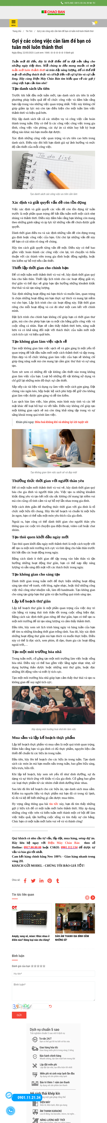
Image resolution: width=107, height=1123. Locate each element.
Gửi (19, 1015)
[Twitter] (33, 880)
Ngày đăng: (17, 52)
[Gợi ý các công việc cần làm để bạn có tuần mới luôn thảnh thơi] (53, 12)
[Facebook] (25, 880)
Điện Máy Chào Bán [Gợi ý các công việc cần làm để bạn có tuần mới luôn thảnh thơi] (63, 842)
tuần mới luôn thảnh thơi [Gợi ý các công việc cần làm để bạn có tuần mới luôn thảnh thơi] (28, 70)
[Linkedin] (41, 880)
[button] (93, 24)
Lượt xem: (40, 52)
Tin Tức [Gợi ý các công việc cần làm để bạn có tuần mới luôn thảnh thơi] (30, 31)
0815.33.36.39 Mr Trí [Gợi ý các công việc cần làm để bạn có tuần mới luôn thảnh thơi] (85, 3)
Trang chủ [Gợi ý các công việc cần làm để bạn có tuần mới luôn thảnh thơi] (18, 31)
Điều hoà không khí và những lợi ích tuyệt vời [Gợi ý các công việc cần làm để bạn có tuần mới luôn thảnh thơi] (61, 422)
